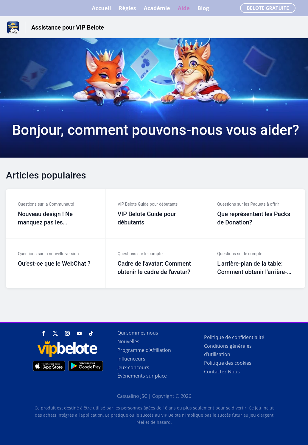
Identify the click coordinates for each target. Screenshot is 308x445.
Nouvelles (128, 341)
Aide (184, 9)
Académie (157, 9)
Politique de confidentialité (234, 337)
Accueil (101, 9)
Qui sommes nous (137, 332)
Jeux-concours (133, 367)
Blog (203, 9)
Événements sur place (142, 375)
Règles (127, 9)
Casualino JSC (132, 396)
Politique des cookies (227, 363)
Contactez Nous (222, 371)
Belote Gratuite (268, 8)
